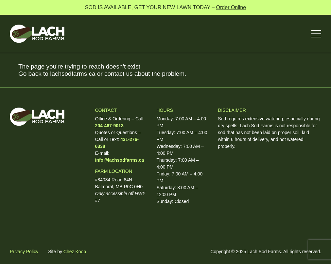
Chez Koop (74, 251)
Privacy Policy (24, 251)
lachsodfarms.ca (72, 73)
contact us (118, 73)
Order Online (231, 7)
